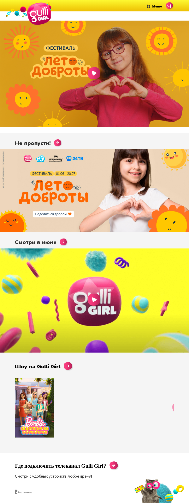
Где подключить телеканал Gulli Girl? (60, 465)
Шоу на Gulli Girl (44, 366)
